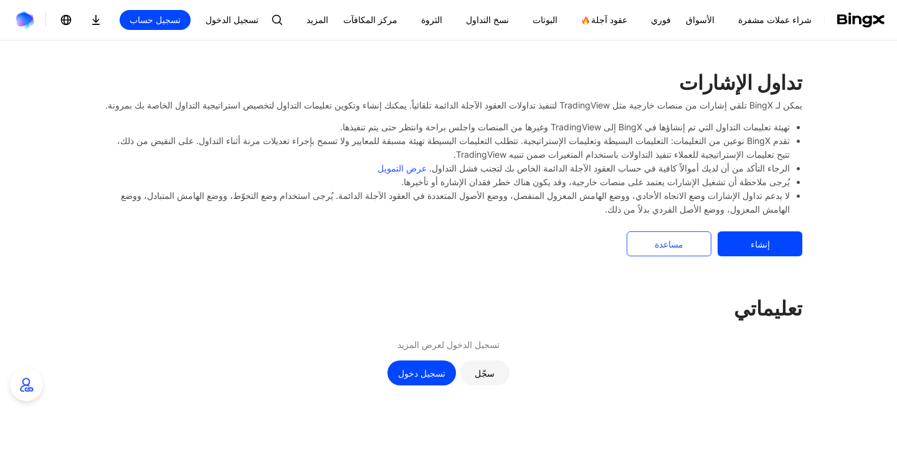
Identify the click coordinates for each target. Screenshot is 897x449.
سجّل (485, 373)
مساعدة (669, 244)
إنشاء (760, 244)
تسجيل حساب (155, 19)
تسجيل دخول (421, 373)
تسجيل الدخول (232, 19)
